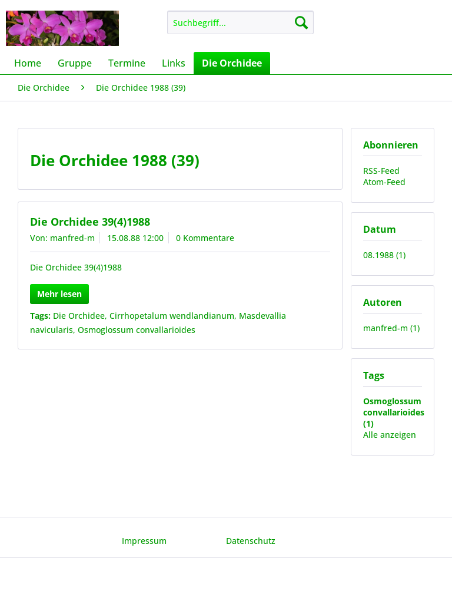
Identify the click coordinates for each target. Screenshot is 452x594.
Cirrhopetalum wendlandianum (171, 315)
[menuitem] (240, 22)
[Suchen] (301, 22)
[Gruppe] (74, 63)
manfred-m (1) (391, 328)
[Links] (174, 63)
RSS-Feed (381, 170)
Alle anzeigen (389, 434)
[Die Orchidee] (232, 63)
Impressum (144, 540)
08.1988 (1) (384, 254)
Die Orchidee (79, 315)
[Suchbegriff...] (240, 22)
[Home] (27, 63)
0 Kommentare (205, 237)
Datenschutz (250, 540)
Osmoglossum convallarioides (136, 329)
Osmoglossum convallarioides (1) (393, 412)
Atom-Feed (384, 181)
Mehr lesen (59, 293)
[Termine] (127, 63)
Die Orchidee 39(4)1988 (90, 221)
